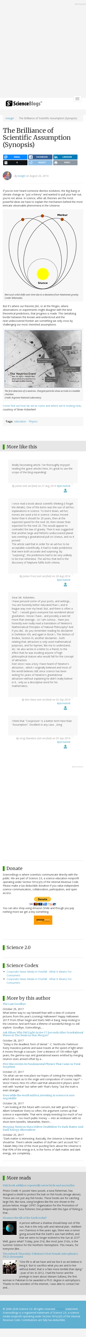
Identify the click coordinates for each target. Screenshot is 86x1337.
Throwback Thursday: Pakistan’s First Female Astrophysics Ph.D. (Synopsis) (40, 1255)
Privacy (60, 1309)
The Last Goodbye (14, 1004)
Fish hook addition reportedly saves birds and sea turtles (39, 1185)
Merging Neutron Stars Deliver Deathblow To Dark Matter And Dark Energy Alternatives (43, 1128)
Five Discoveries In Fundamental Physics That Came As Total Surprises (41, 1065)
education (20, 421)
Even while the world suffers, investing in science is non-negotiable (39, 1097)
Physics (33, 421)
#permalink (63, 486)
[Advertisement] (43, 49)
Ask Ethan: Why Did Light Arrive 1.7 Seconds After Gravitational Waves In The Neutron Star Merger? (43, 1034)
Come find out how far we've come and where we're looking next (42, 405)
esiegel (10, 118)
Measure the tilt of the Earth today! (24, 1217)
